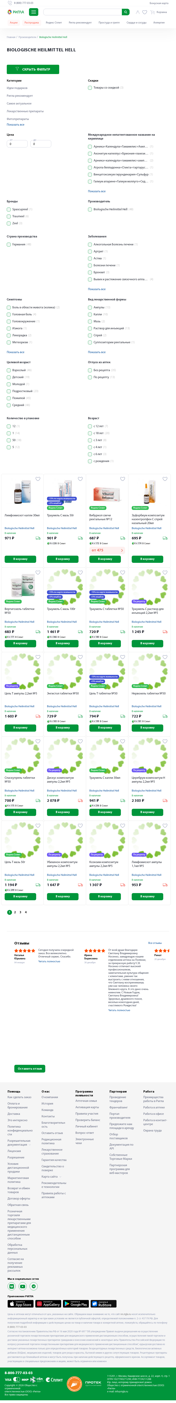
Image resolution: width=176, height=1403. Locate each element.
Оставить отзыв (30, 1071)
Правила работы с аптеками (54, 1198)
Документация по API (121, 1149)
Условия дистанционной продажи (18, 1170)
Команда (47, 1112)
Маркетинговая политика (18, 1182)
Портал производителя (119, 1118)
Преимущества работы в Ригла (153, 1102)
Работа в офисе (153, 1116)
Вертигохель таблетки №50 (19, 611)
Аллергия (159, 22)
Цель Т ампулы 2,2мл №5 (21, 694)
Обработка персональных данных (17, 1251)
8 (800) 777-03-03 (17, 1330)
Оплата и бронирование (18, 1108)
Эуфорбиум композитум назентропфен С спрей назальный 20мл (148, 519)
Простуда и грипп (109, 22)
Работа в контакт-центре (155, 1125)
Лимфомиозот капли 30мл (22, 515)
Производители (28, 37)
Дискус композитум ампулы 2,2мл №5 (60, 781)
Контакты (48, 1119)
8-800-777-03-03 (19, 1376)
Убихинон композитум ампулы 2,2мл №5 (62, 866)
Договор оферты (19, 1201)
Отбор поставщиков (118, 1139)
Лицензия (14, 1154)
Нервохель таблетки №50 (149, 694)
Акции (14, 22)
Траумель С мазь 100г (61, 609)
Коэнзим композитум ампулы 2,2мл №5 (103, 866)
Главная (11, 37)
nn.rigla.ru (125, 1317)
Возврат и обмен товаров (19, 1193)
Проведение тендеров (117, 1102)
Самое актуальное (19, 103)
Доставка (14, 1116)
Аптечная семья (86, 1103)
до (34, 140)
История (47, 1106)
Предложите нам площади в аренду (121, 1128)
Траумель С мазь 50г (60, 515)
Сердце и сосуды (136, 22)
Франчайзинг (118, 1110)
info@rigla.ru (121, 1394)
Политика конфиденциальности (20, 1133)
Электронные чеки (84, 1144)
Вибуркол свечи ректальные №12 (100, 517)
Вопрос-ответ (84, 1135)
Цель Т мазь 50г (15, 864)
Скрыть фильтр (33, 69)
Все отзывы (155, 945)
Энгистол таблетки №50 (63, 694)
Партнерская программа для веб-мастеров (119, 1172)
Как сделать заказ (19, 1100)
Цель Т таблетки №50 (103, 694)
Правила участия (86, 1116)
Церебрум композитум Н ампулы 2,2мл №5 (148, 781)
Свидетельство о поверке (53, 1171)
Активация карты (87, 1110)
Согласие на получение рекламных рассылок (16, 1267)
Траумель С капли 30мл (104, 779)
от (11, 140)
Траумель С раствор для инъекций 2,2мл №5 (148, 611)
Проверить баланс (87, 1122)
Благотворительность (53, 1127)
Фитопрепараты (18, 119)
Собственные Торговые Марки (120, 1159)
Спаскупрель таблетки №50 (20, 781)
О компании (50, 1100)
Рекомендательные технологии (54, 1187)
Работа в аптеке (154, 1110)
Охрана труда (152, 1133)
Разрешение (16, 1160)
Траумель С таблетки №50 (106, 609)
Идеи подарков (17, 88)
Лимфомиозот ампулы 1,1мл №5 (147, 866)
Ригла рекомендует (80, 22)
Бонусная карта (159, 3)
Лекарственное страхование (52, 1154)
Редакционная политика (51, 1144)
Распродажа (32, 22)
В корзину (22, 559)
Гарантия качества (54, 1162)
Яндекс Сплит (54, 22)
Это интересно (17, 1123)
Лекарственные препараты (25, 111)
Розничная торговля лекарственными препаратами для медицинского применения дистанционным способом (19, 1228)
